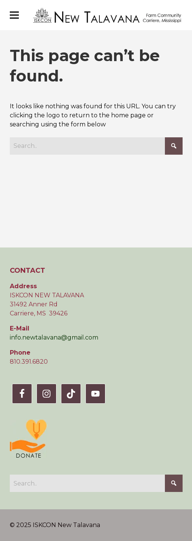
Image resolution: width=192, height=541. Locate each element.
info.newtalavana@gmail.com (54, 337)
